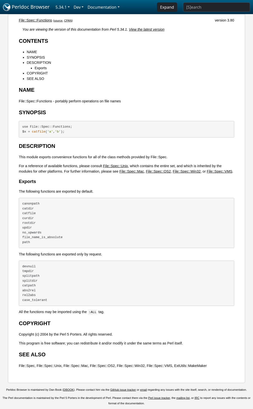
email (143, 389)
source (58, 20)
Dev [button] (77, 7)
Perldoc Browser (26, 7)
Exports (41, 68)
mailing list (183, 397)
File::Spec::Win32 (187, 171)
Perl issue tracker (159, 397)
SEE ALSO (35, 79)
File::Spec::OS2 (158, 171)
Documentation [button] (101, 7)
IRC (196, 397)
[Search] (216, 7)
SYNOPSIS (36, 57)
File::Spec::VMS (219, 171)
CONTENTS (33, 41)
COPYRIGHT (37, 73)
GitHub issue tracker (123, 389)
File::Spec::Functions (35, 20)
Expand (167, 7)
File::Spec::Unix (115, 166)
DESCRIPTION (39, 63)
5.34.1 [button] (61, 7)
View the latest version (147, 29)
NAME (32, 52)
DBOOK (68, 389)
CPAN (68, 20)
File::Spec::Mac (131, 171)
